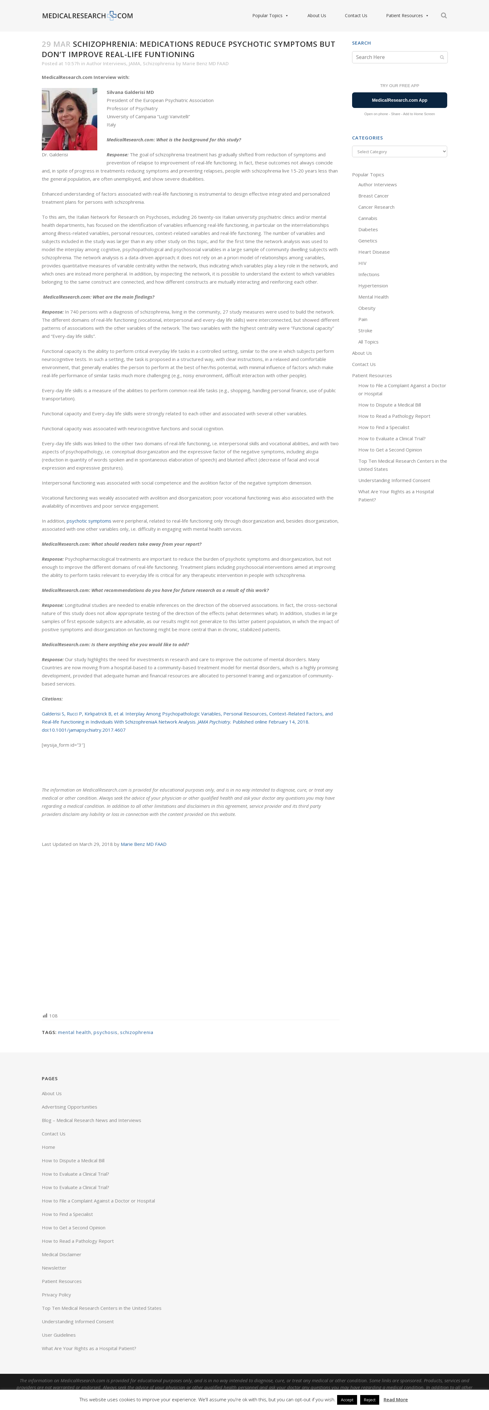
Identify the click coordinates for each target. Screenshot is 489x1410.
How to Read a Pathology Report (394, 416)
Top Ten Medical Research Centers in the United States (102, 1308)
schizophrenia (136, 1032)
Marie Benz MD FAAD (205, 63)
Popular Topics (270, 15)
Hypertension (373, 285)
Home (48, 1147)
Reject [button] (369, 1400)
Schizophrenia (159, 63)
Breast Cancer (373, 196)
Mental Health (373, 297)
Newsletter (54, 1268)
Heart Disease (374, 252)
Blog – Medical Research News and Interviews (91, 1120)
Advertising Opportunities (69, 1107)
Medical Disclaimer (61, 1254)
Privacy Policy (56, 1294)
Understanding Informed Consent (394, 480)
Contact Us (356, 15)
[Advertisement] (191, 929)
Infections (369, 274)
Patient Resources (407, 15)
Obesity (366, 308)
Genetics (367, 240)
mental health (74, 1032)
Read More (396, 1399)
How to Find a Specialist (383, 427)
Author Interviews (106, 63)
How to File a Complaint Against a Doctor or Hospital (98, 1201)
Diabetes (368, 229)
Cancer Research (376, 207)
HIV (362, 263)
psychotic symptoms (89, 521)
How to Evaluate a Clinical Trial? (392, 438)
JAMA (134, 63)
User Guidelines (59, 1335)
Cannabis (367, 218)
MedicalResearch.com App (400, 100)
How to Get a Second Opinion (390, 449)
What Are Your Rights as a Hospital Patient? (89, 1348)
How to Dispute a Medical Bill (389, 405)
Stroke (365, 330)
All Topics (368, 342)
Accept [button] (347, 1400)
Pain (362, 319)
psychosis (106, 1032)
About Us (316, 15)
